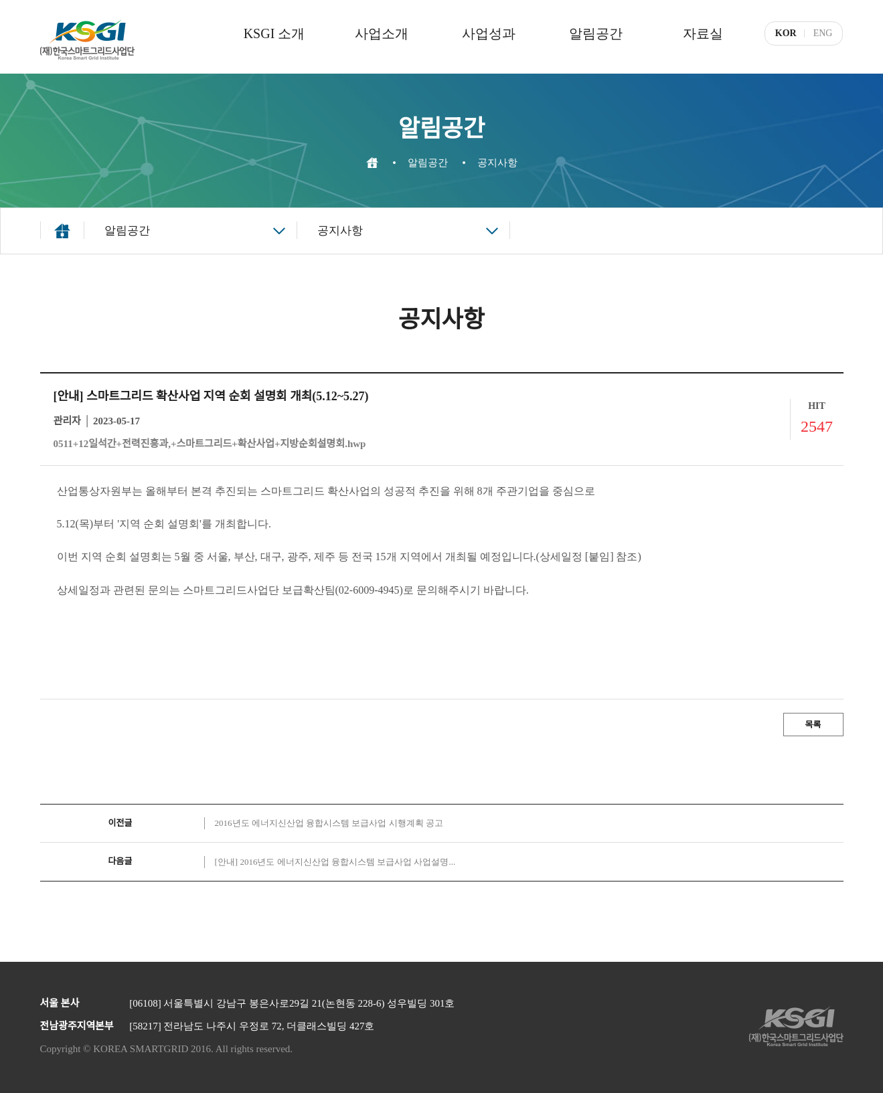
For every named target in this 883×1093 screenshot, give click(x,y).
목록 (813, 725)
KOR (786, 33)
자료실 (703, 33)
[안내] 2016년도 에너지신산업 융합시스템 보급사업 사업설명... (335, 862)
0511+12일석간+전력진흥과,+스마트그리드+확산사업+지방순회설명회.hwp (210, 443)
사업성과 (488, 33)
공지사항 (340, 230)
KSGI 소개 (274, 33)
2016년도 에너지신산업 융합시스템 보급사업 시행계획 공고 (329, 823)
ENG (823, 33)
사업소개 (381, 33)
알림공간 (596, 33)
